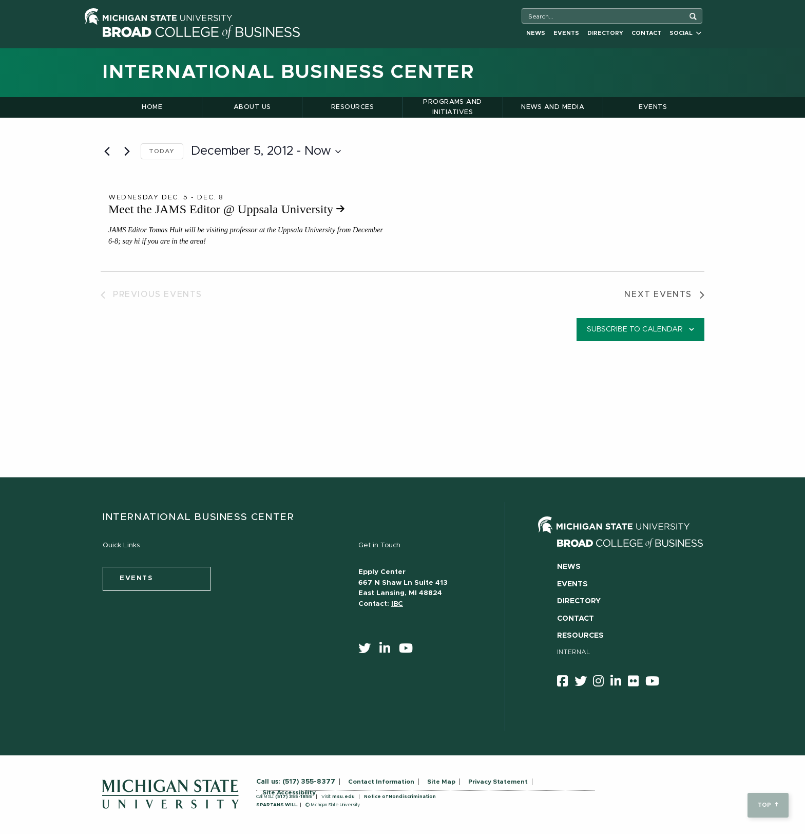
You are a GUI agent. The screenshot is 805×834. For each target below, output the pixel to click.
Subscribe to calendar (635, 329)
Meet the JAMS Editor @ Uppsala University (226, 209)
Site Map (441, 782)
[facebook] (565, 683)
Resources (352, 107)
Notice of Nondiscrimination (400, 796)
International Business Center (288, 72)
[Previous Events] (107, 151)
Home (152, 107)
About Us (252, 107)
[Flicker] (636, 683)
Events (566, 33)
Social (685, 33)
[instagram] (601, 683)
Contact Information (381, 782)
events (136, 578)
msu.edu (343, 796)
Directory (605, 33)
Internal (573, 652)
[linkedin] (388, 650)
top (768, 805)
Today (162, 151)
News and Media (552, 107)
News (535, 33)
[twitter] (367, 650)
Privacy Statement (498, 782)
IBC (397, 603)
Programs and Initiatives (452, 107)
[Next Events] (127, 151)
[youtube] (409, 650)
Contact (646, 33)
